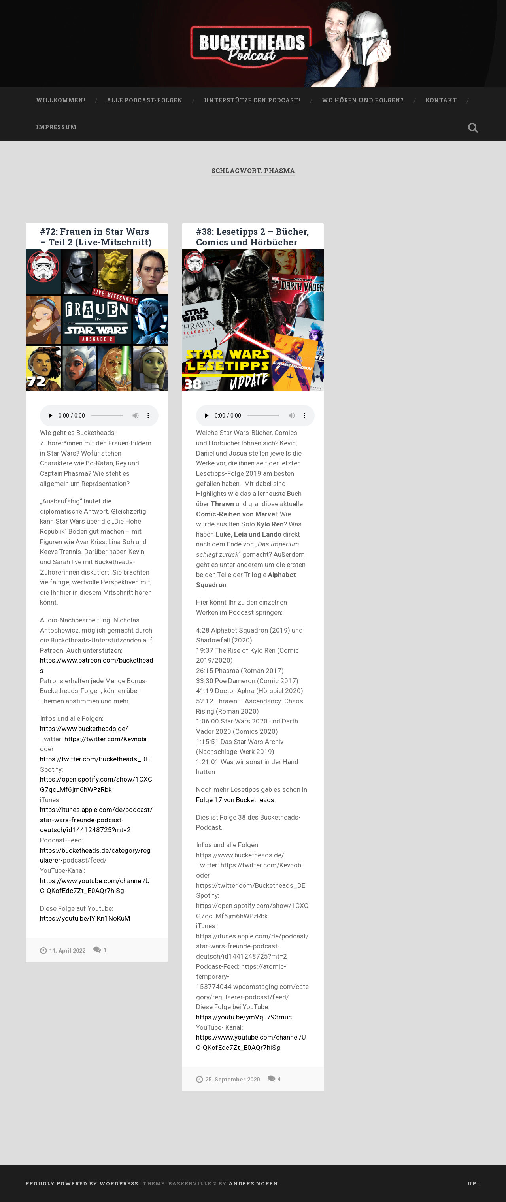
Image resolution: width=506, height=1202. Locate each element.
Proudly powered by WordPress (81, 1183)
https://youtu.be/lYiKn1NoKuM (85, 918)
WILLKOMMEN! (60, 100)
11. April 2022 (62, 950)
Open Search (473, 127)
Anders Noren (253, 1183)
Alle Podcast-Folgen (145, 100)
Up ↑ (474, 1183)
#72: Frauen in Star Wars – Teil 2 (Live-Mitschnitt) (95, 236)
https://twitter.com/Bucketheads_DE (94, 759)
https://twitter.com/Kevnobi (105, 739)
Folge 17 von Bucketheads (235, 800)
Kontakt (441, 100)
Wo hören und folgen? (363, 100)
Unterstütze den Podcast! (252, 100)
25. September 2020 (228, 1079)
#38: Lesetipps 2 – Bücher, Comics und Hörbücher (252, 236)
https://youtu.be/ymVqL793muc (244, 1017)
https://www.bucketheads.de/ (84, 729)
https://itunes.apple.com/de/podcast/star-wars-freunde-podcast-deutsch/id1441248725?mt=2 (96, 820)
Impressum (56, 127)
